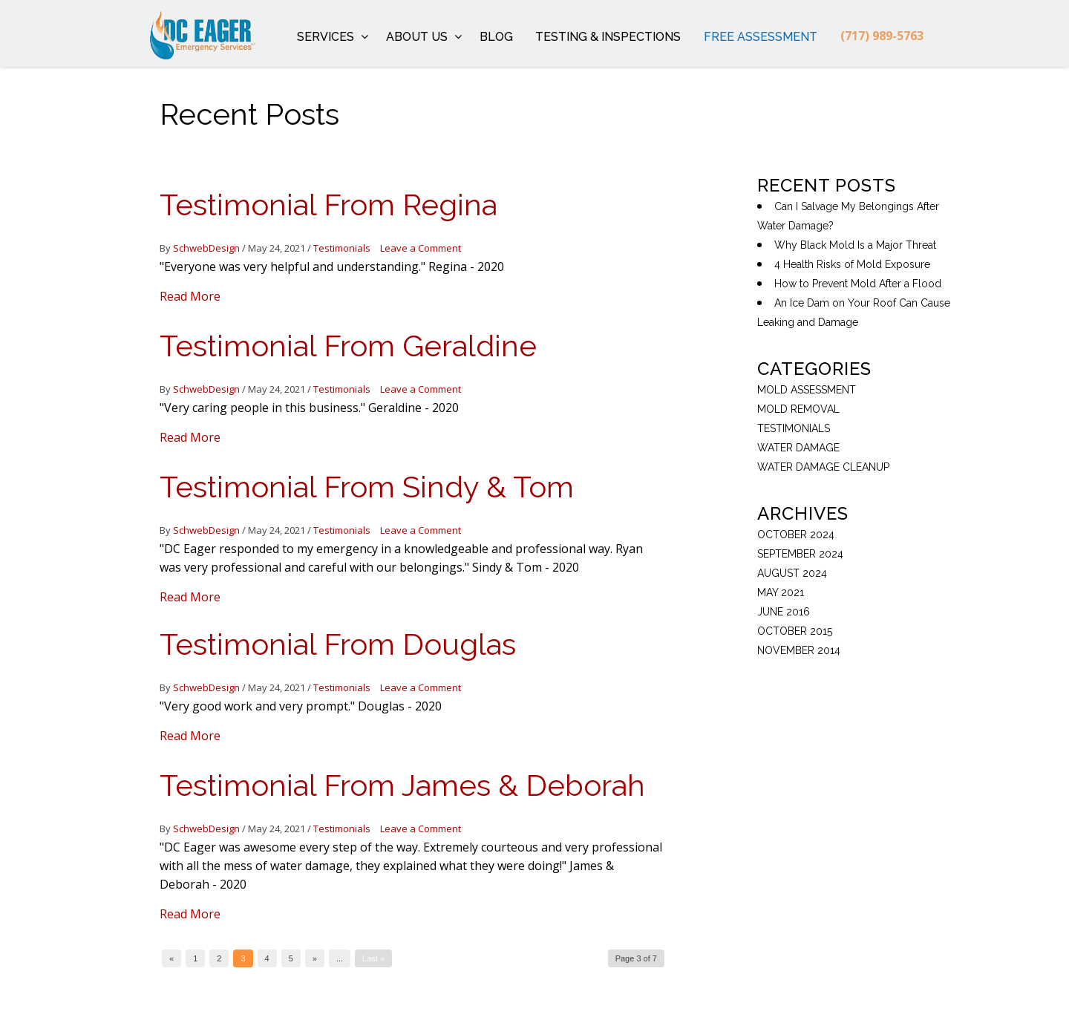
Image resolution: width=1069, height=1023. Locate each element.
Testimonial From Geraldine (348, 345)
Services (333, 37)
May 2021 (780, 592)
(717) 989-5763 (881, 35)
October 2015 (794, 631)
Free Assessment (760, 37)
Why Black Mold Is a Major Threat (855, 245)
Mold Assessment (806, 390)
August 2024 (792, 573)
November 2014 (798, 650)
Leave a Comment (420, 248)
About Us (424, 37)
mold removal (798, 409)
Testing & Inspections (608, 37)
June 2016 (783, 612)
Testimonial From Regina (328, 204)
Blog (496, 37)
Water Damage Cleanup (823, 467)
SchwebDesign (206, 248)
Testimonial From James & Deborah (402, 785)
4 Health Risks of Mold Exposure (852, 264)
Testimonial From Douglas (338, 644)
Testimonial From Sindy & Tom (367, 486)
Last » (373, 958)
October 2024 (795, 534)
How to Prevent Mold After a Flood (857, 284)
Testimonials (341, 248)
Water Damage (798, 448)
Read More (190, 296)
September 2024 (800, 554)
